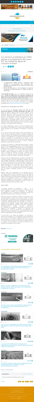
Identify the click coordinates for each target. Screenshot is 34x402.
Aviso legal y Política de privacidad (17, 390)
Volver (3, 381)
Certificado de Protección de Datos (17, 392)
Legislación (3, 253)
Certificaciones (3, 272)
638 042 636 (14, 398)
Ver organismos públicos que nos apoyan (17, 30)
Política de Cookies (17, 391)
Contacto (21, 398)
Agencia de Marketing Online (20, 400)
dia (23, 381)
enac (20, 381)
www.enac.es (9, 228)
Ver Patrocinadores (17, 28)
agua (32, 381)
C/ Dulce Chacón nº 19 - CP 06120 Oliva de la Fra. (17, 396)
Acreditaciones (3, 330)
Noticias (12, 45)
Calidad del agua (4, 311)
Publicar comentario (27, 374)
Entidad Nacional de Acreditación (17, 103)
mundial (27, 381)
